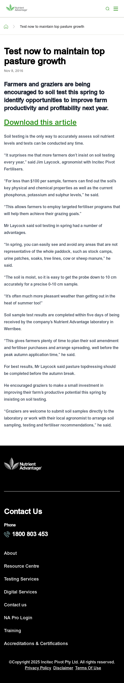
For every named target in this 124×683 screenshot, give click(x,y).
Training (12, 631)
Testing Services (21, 579)
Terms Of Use (88, 668)
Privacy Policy (38, 668)
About (10, 553)
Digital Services (20, 592)
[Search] (108, 8)
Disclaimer (63, 668)
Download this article (40, 122)
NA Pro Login (18, 618)
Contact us (15, 605)
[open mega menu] (116, 8)
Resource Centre (21, 566)
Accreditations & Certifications (36, 644)
